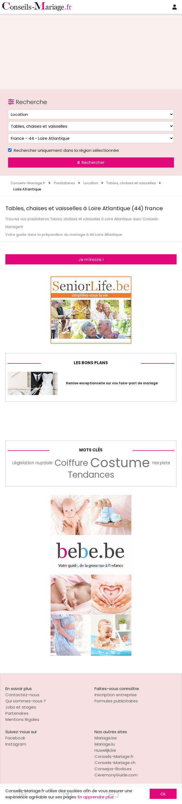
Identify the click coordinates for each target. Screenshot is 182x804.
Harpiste (161, 463)
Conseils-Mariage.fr (114, 756)
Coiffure (71, 463)
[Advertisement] (91, 49)
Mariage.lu (104, 744)
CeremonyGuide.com (116, 775)
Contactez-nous (22, 695)
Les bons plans (91, 363)
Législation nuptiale (32, 463)
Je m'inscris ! (91, 259)
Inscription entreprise (115, 695)
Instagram (15, 744)
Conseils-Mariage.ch (114, 762)
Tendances (91, 475)
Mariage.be (105, 738)
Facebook (15, 738)
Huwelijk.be (105, 750)
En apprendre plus (96, 797)
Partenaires (17, 713)
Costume (120, 463)
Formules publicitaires (116, 701)
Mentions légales (22, 719)
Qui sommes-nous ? (25, 701)
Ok (163, 794)
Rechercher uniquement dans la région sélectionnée (66, 150)
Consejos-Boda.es (113, 769)
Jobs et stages (20, 707)
